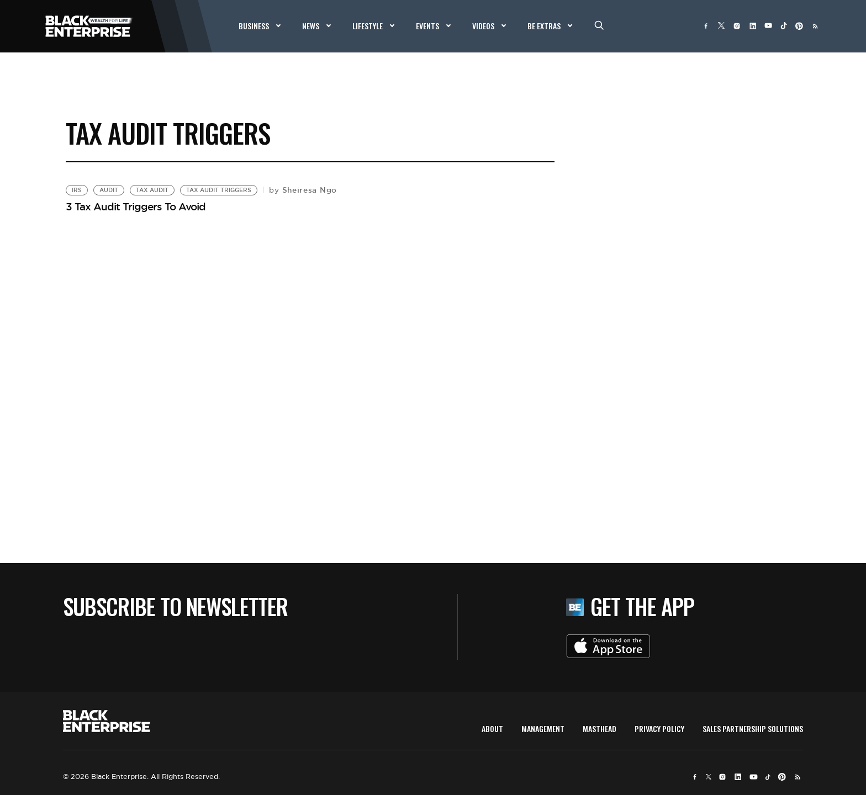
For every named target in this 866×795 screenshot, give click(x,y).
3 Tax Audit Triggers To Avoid (135, 206)
